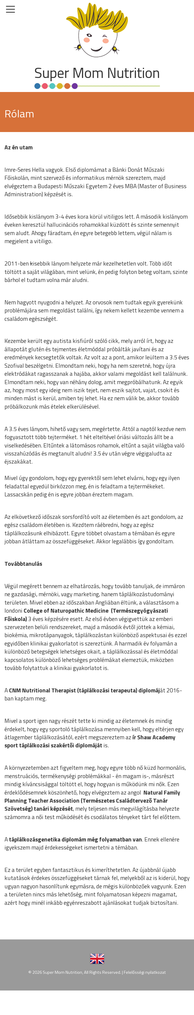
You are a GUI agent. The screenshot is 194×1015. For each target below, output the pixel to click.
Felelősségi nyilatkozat (145, 972)
